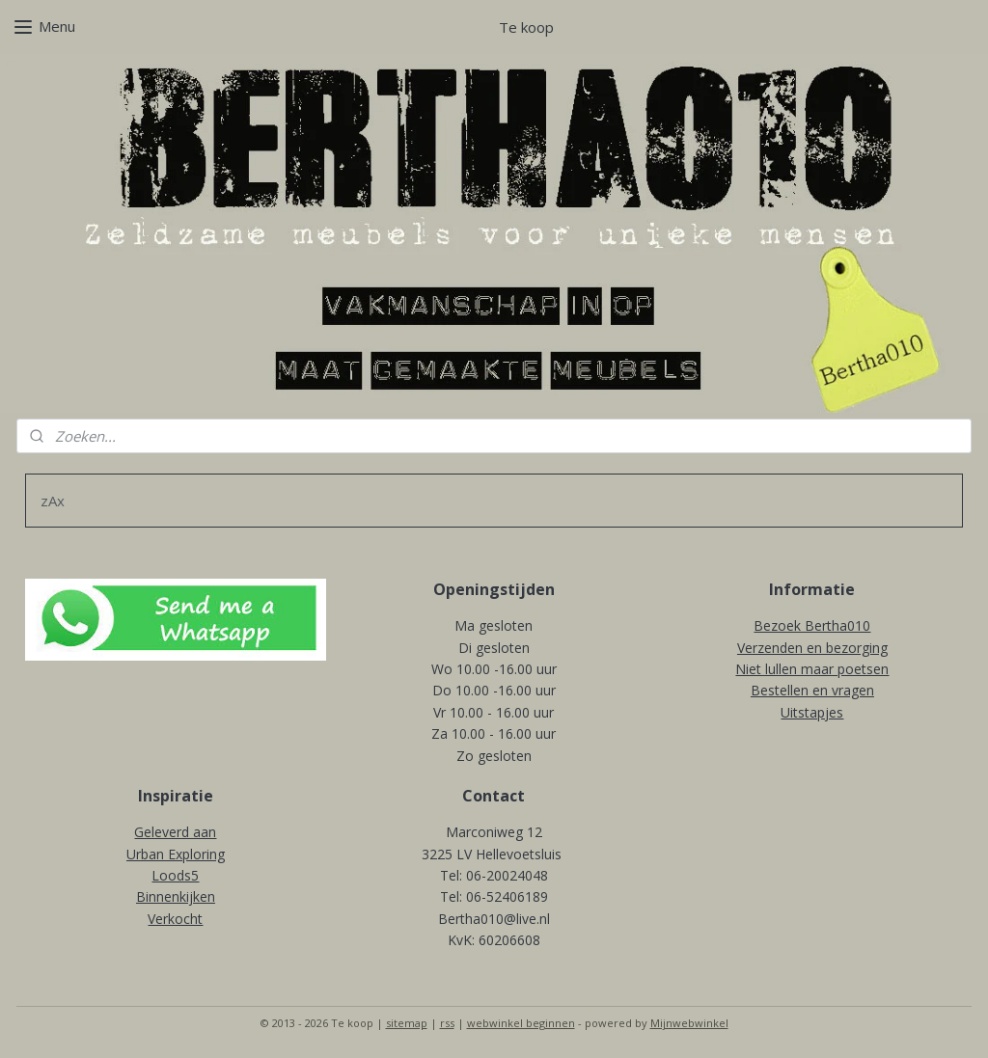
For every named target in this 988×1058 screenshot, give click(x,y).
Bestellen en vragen (812, 690)
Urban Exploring (175, 854)
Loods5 (175, 875)
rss (447, 1023)
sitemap (406, 1023)
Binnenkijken (175, 896)
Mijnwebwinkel (689, 1023)
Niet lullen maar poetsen (812, 669)
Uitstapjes (812, 712)
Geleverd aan (175, 832)
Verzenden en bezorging (812, 647)
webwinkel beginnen (521, 1023)
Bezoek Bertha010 (812, 625)
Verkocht (175, 918)
